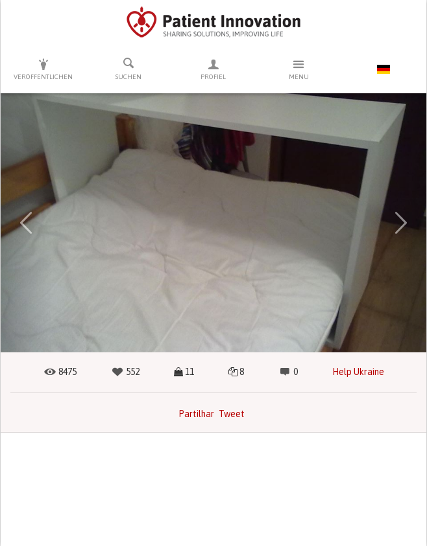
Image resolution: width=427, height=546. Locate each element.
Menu (298, 69)
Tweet (232, 414)
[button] (26, 222)
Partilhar (196, 414)
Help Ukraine (358, 372)
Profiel (213, 69)
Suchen (128, 68)
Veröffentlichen (43, 69)
